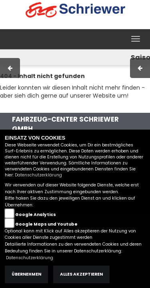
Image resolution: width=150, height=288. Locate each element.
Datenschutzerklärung (38, 175)
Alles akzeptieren (81, 274)
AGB (69, 25)
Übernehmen (26, 274)
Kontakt (91, 25)
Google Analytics (35, 215)
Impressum (42, 25)
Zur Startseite (19, 108)
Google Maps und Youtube (46, 224)
